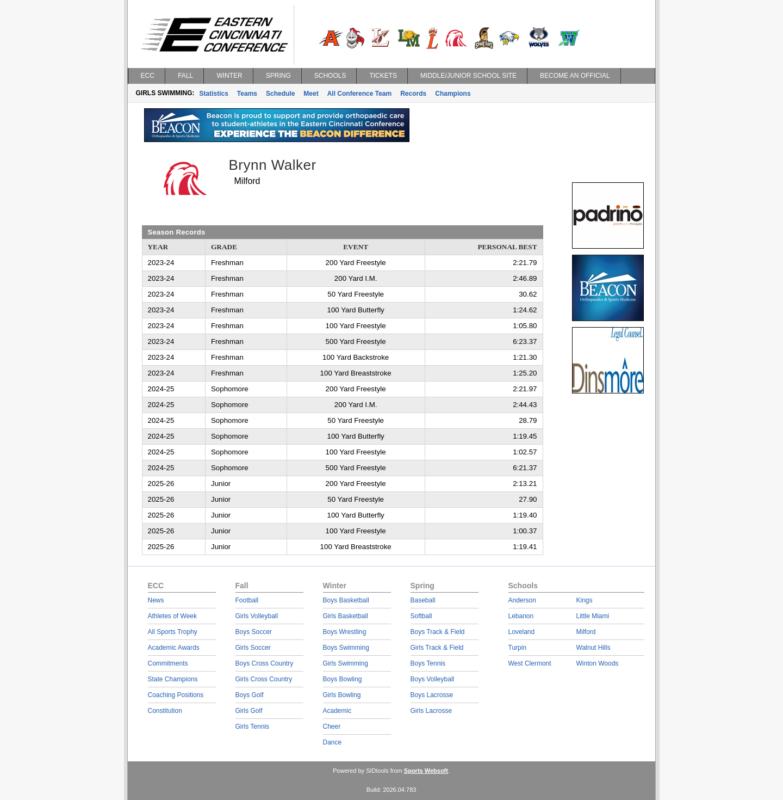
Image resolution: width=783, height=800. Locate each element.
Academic (337, 711)
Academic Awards (174, 647)
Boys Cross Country (264, 663)
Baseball (423, 600)
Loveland (521, 632)
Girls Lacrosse (431, 711)
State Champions (173, 679)
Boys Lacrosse (432, 695)
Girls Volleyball (256, 616)
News (156, 600)
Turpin (517, 647)
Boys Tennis (428, 663)
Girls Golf (249, 711)
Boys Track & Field (438, 632)
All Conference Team (359, 93)
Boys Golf (249, 695)
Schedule (280, 93)
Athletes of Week (172, 616)
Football (247, 600)
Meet (310, 93)
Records (413, 93)
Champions (452, 93)
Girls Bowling (342, 695)
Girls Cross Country (264, 679)
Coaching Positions (176, 695)
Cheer (332, 726)
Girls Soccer (253, 647)
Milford (586, 632)
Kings (584, 600)
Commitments (168, 663)
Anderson (522, 600)
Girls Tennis (252, 726)
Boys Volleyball (433, 679)
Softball (421, 616)
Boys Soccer (253, 632)
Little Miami (593, 616)
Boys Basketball (346, 600)
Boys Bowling (342, 679)
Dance (332, 742)
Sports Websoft (426, 770)
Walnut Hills (593, 647)
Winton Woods (597, 663)
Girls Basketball (345, 616)
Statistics (214, 93)
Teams (247, 93)
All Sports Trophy (172, 632)
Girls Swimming (345, 663)
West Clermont (529, 663)
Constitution (165, 711)
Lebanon (521, 616)
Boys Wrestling (344, 632)
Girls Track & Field (437, 647)
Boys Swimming (346, 647)
